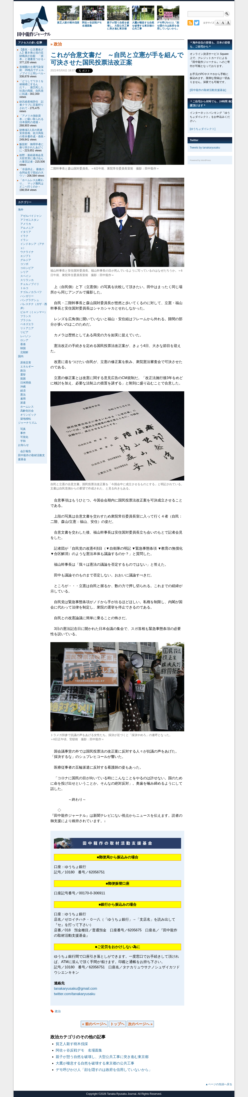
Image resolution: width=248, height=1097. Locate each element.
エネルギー (27, 366)
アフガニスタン (29, 219)
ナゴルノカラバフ (31, 292)
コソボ (24, 264)
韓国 (23, 348)
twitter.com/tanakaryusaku (74, 994)
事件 (23, 433)
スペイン (25, 276)
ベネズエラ (27, 324)
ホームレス (27, 406)
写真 (23, 429)
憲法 (23, 394)
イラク (24, 235)
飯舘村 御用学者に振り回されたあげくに (31, 147)
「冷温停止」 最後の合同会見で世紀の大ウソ (31, 172)
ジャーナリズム (27, 422)
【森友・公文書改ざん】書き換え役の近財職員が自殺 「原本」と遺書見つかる (31, 54)
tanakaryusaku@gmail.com (75, 988)
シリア (24, 272)
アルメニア (27, 227)
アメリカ (25, 223)
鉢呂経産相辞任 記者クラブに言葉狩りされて (31, 105)
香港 (23, 344)
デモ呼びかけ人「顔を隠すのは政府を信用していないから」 (168, 25)
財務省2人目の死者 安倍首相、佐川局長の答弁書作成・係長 (32, 133)
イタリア (25, 231)
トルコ (24, 288)
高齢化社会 (27, 410)
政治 (58, 44)
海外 (20, 209)
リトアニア (27, 328)
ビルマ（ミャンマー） (33, 312)
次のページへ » (140, 1024)
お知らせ (23, 445)
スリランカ (27, 280)
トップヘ (117, 1024)
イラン (24, 239)
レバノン (25, 336)
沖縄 (23, 386)
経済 (23, 390)
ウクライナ (27, 252)
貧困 (23, 378)
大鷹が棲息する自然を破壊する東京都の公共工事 (143, 25)
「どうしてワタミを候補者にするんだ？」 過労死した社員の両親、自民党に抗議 (31, 88)
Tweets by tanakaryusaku (205, 147)
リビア (24, 332)
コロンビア (27, 268)
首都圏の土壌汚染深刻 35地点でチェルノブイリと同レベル (31, 70)
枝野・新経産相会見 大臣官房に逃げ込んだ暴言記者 (32, 158)
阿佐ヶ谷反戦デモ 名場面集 (79, 1050)
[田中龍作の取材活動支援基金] (208, 90)
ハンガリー (27, 296)
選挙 (23, 374)
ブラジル (25, 320)
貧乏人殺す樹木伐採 (68, 22)
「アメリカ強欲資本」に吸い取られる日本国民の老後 (31, 119)
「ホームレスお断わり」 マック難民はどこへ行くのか (31, 183)
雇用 (23, 398)
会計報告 (25, 451)
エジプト (25, 256)
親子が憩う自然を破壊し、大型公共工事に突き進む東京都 (118, 25)
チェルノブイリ (29, 284)
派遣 (23, 402)
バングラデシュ (29, 300)
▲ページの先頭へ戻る (218, 1084)
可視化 (24, 437)
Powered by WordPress (200, 160)
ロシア (24, 340)
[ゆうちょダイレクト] (202, 128)
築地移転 (25, 418)
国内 (20, 356)
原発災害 (25, 362)
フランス (25, 316)
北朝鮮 (24, 352)
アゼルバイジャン (31, 215)
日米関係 (25, 382)
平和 (23, 441)
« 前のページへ (94, 1024)
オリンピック (28, 414)
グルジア (25, 260)
